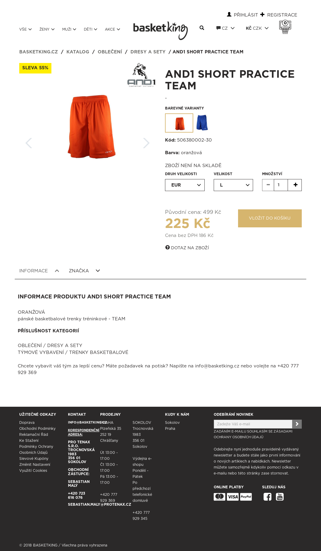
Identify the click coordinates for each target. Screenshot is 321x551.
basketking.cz (38, 52)
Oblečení (110, 52)
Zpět (29, 141)
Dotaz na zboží (187, 247)
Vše (25, 29)
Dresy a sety (148, 52)
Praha (170, 428)
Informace (39, 270)
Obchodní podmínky (37, 428)
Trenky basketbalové (98, 352)
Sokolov (172, 422)
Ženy (47, 29)
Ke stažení (28, 440)
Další (146, 141)
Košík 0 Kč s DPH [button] (286, 23)
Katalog (77, 52)
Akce (112, 29)
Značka (84, 270)
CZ (225, 28)
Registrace (282, 15)
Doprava (27, 422)
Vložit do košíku (270, 218)
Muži (69, 29)
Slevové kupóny (33, 458)
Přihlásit (246, 15)
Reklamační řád (33, 434)
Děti (90, 29)
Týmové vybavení (41, 352)
